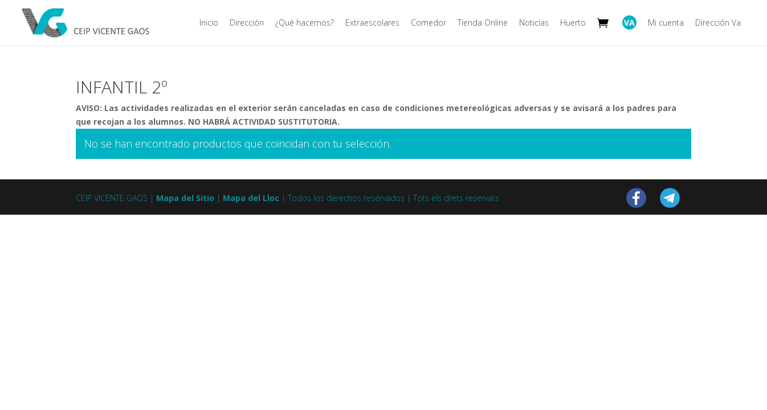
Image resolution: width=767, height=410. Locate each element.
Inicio (208, 23)
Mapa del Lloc (251, 197)
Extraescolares (372, 23)
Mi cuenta (666, 23)
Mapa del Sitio (185, 197)
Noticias (534, 23)
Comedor (428, 23)
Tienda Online (483, 23)
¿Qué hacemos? (304, 23)
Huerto (573, 23)
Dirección (247, 23)
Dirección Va (718, 23)
